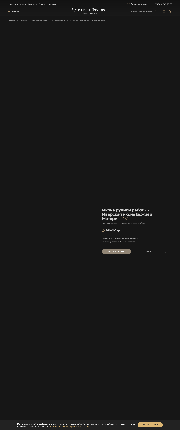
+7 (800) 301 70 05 (163, 4)
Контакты (32, 4)
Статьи (23, 4)
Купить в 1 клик (151, 251)
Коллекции (13, 4)
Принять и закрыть (150, 425)
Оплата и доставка (47, 4)
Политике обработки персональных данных (69, 426)
